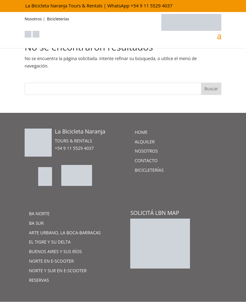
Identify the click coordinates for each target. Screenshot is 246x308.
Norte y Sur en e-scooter (58, 270)
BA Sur (36, 223)
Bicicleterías (58, 19)
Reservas (39, 280)
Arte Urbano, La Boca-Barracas (65, 233)
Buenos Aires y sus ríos (55, 251)
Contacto (146, 160)
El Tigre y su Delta (50, 242)
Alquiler (145, 142)
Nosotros (33, 19)
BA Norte (39, 213)
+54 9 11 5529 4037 (74, 148)
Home (141, 132)
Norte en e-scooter (51, 261)
